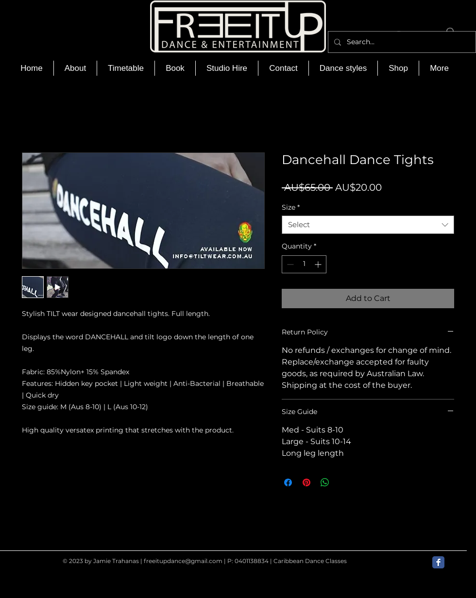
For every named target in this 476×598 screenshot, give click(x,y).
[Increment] (319, 264)
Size (291, 207)
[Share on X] (343, 482)
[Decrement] (289, 264)
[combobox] (368, 225)
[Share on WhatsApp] (325, 482)
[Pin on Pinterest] (306, 482)
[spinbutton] (304, 264)
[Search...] (401, 42)
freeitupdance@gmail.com (183, 561)
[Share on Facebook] (288, 482)
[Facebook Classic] (438, 562)
